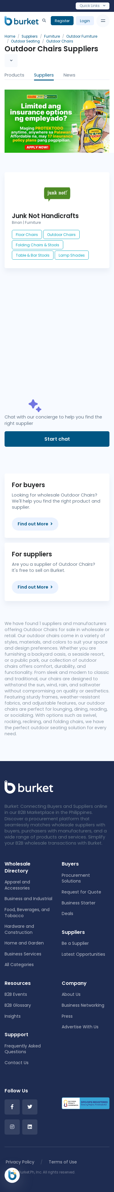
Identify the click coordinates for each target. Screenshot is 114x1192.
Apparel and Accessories (17, 885)
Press (67, 1016)
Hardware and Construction (19, 929)
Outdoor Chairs (61, 234)
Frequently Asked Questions (23, 1049)
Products (14, 75)
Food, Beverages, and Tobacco (27, 913)
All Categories (19, 964)
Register (62, 20)
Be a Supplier (75, 943)
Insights (13, 1016)
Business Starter (78, 903)
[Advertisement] (57, 340)
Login (85, 20)
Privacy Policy (20, 1162)
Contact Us (17, 1063)
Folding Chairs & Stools (37, 245)
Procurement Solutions (76, 878)
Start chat (57, 438)
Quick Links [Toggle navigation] (92, 5)
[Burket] (22, 21)
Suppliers (44, 75)
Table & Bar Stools (33, 255)
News (69, 75)
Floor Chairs (27, 234)
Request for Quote (81, 892)
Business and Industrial (28, 899)
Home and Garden (24, 943)
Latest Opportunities (83, 954)
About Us (71, 994)
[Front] (29, 787)
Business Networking (83, 1005)
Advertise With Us (80, 1027)
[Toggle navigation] (102, 20)
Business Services (23, 954)
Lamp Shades (72, 255)
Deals (67, 913)
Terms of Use (63, 1162)
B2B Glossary (18, 1005)
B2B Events (16, 994)
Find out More (35, 524)
